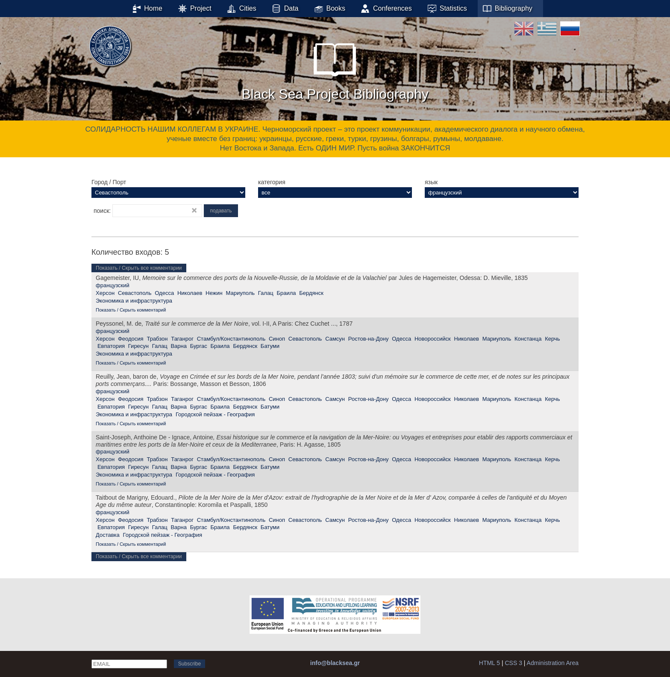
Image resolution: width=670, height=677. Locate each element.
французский (112, 285)
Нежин (214, 293)
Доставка (108, 535)
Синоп (277, 339)
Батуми (270, 346)
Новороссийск (432, 339)
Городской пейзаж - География (215, 414)
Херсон (105, 293)
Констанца (527, 339)
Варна (178, 346)
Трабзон (157, 339)
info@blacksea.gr (335, 662)
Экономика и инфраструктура (134, 300)
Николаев (189, 293)
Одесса (164, 293)
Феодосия (131, 339)
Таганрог (182, 339)
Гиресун (138, 346)
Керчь (552, 339)
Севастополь (135, 293)
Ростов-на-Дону (368, 339)
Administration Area (553, 662)
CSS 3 (513, 662)
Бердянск (311, 293)
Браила (286, 293)
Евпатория (111, 346)
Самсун (335, 339)
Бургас (198, 346)
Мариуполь (240, 293)
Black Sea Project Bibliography (335, 68)
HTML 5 (489, 662)
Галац (265, 293)
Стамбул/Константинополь (231, 339)
